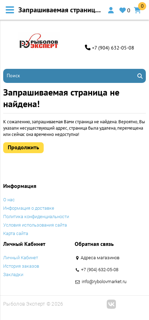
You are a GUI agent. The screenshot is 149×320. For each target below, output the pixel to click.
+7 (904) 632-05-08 (113, 48)
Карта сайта (15, 233)
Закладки (13, 274)
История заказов (21, 266)
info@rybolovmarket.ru (104, 281)
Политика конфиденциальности (36, 216)
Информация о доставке (28, 208)
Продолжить (23, 147)
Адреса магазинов (100, 257)
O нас (9, 199)
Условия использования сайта (35, 225)
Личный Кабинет (20, 257)
